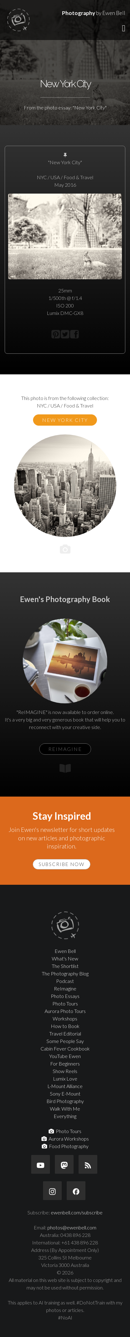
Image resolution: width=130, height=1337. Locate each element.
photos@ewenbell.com (71, 1227)
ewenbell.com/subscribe (77, 1212)
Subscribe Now (61, 864)
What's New (65, 958)
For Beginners (65, 1063)
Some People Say (65, 1041)
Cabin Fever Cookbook (65, 1048)
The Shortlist (65, 966)
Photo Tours (65, 1003)
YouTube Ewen (65, 1056)
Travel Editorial (65, 1033)
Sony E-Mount (65, 1093)
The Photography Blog (65, 973)
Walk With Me (65, 1109)
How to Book (65, 1026)
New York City (65, 420)
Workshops (65, 1018)
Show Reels (65, 1071)
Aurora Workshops (65, 1139)
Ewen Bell (65, 951)
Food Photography (65, 1146)
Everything (65, 1116)
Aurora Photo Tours (65, 1011)
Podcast (65, 981)
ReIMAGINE (65, 749)
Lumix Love (65, 1078)
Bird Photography (65, 1101)
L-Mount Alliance (65, 1086)
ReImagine (65, 988)
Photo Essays (65, 996)
